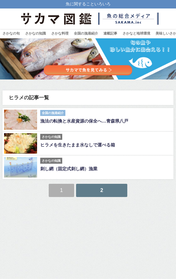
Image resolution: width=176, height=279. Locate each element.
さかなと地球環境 (136, 33)
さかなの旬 (11, 33)
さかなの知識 (35, 33)
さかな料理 (60, 33)
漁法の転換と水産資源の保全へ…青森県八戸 (84, 121)
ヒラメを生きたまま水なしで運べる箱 (77, 145)
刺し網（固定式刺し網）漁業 (68, 169)
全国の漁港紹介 (86, 33)
